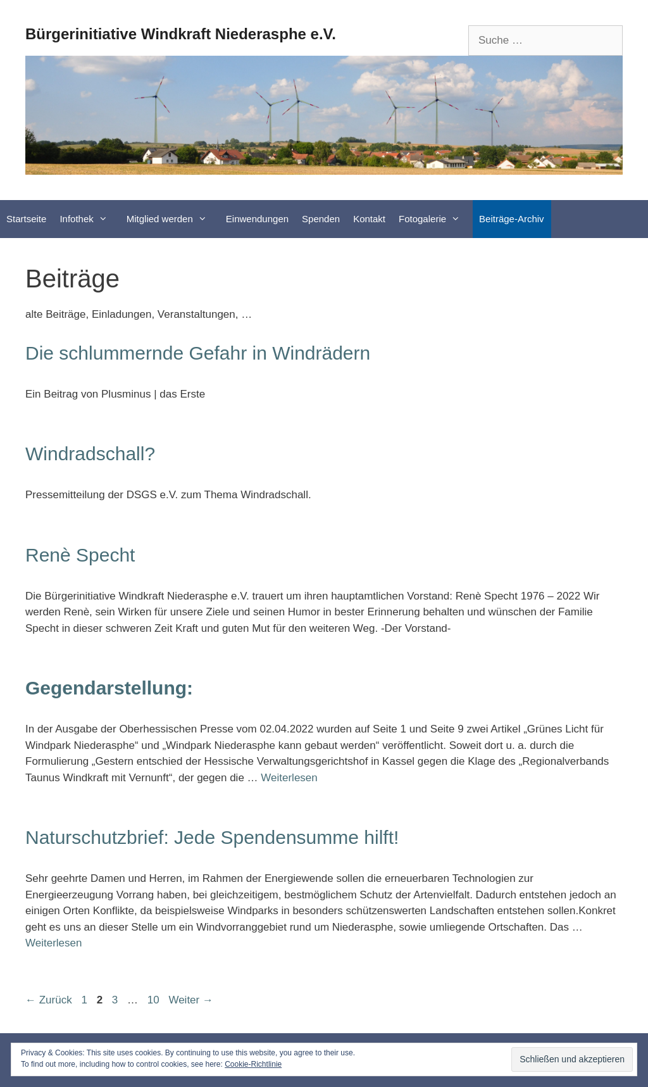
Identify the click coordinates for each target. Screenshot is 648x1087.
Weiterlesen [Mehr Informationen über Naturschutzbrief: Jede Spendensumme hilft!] (53, 943)
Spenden (321, 218)
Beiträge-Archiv (511, 218)
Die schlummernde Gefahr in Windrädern (197, 352)
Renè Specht (80, 554)
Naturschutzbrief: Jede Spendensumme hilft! (212, 837)
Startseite (26, 218)
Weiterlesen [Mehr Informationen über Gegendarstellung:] (289, 778)
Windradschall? (90, 453)
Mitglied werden (173, 219)
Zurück (48, 1000)
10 (155, 1000)
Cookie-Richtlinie (253, 1064)
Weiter (190, 1000)
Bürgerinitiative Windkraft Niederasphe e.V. (180, 33)
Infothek (89, 219)
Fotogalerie (436, 219)
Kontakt (369, 218)
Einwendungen (257, 218)
